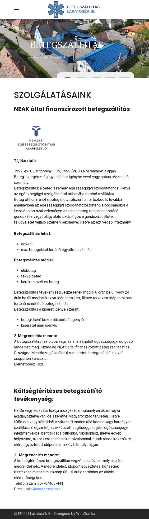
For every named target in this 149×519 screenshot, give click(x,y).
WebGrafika (85, 513)
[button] (16, 9)
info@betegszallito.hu (44, 489)
